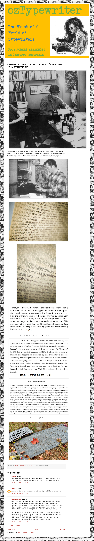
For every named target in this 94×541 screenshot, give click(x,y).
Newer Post (12, 529)
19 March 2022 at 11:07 (20, 493)
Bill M (13, 476)
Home (36, 529)
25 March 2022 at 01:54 (20, 522)
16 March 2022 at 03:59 (20, 483)
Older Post (62, 529)
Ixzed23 (14, 488)
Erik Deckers (16, 499)
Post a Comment (15, 526)
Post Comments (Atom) (26, 532)
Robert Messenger (21, 465)
